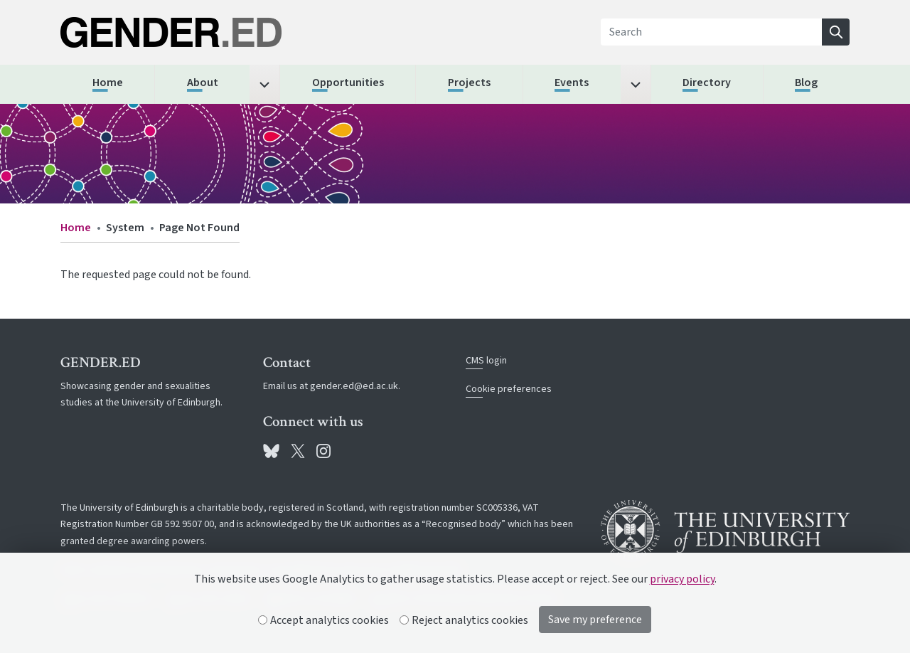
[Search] (712, 32)
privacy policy (682, 579)
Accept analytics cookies (324, 620)
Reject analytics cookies (464, 620)
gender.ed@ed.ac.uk (354, 386)
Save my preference (595, 619)
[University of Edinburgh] (725, 530)
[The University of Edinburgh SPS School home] (184, 32)
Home (75, 227)
